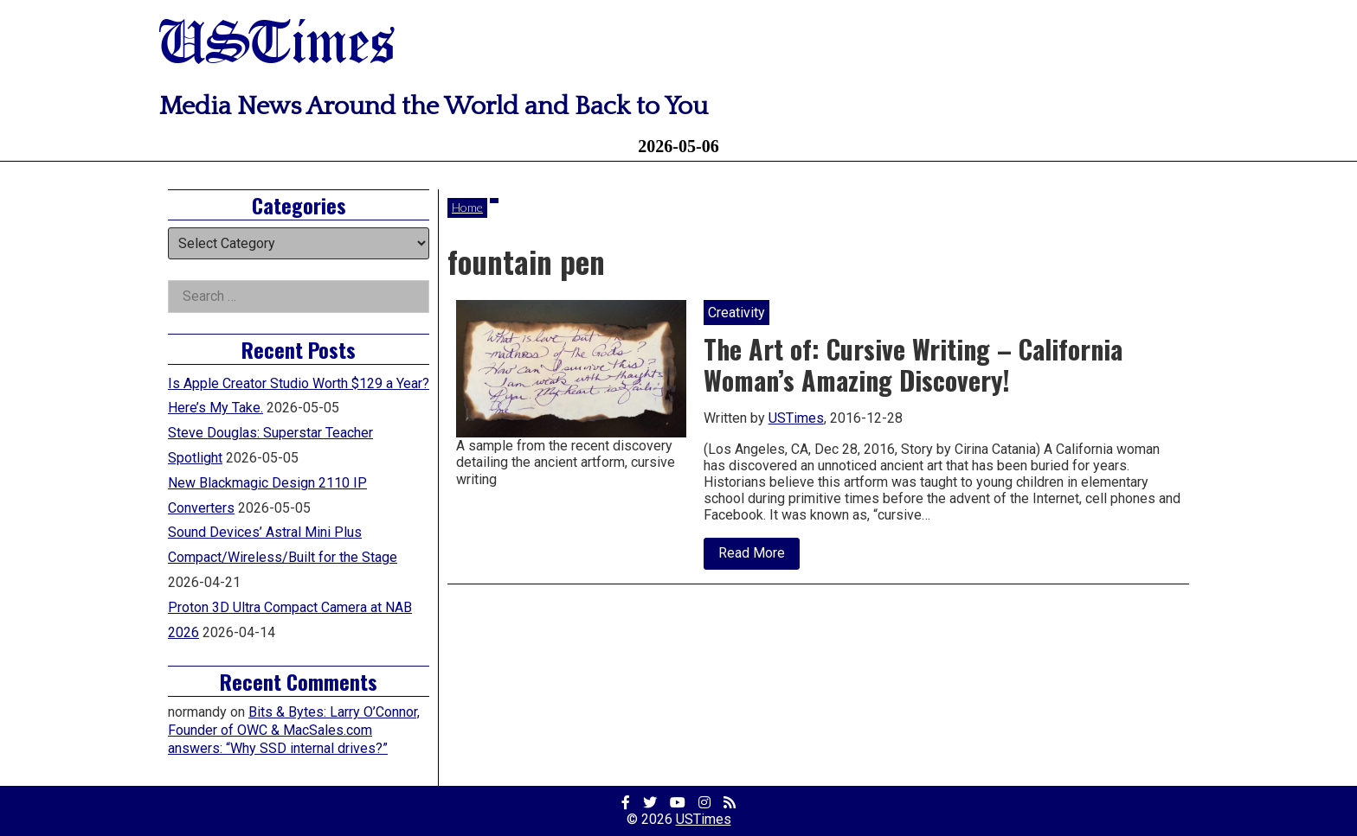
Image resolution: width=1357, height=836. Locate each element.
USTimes (277, 45)
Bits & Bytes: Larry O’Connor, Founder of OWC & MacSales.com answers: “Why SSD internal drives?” (294, 730)
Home (467, 207)
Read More (759, 557)
